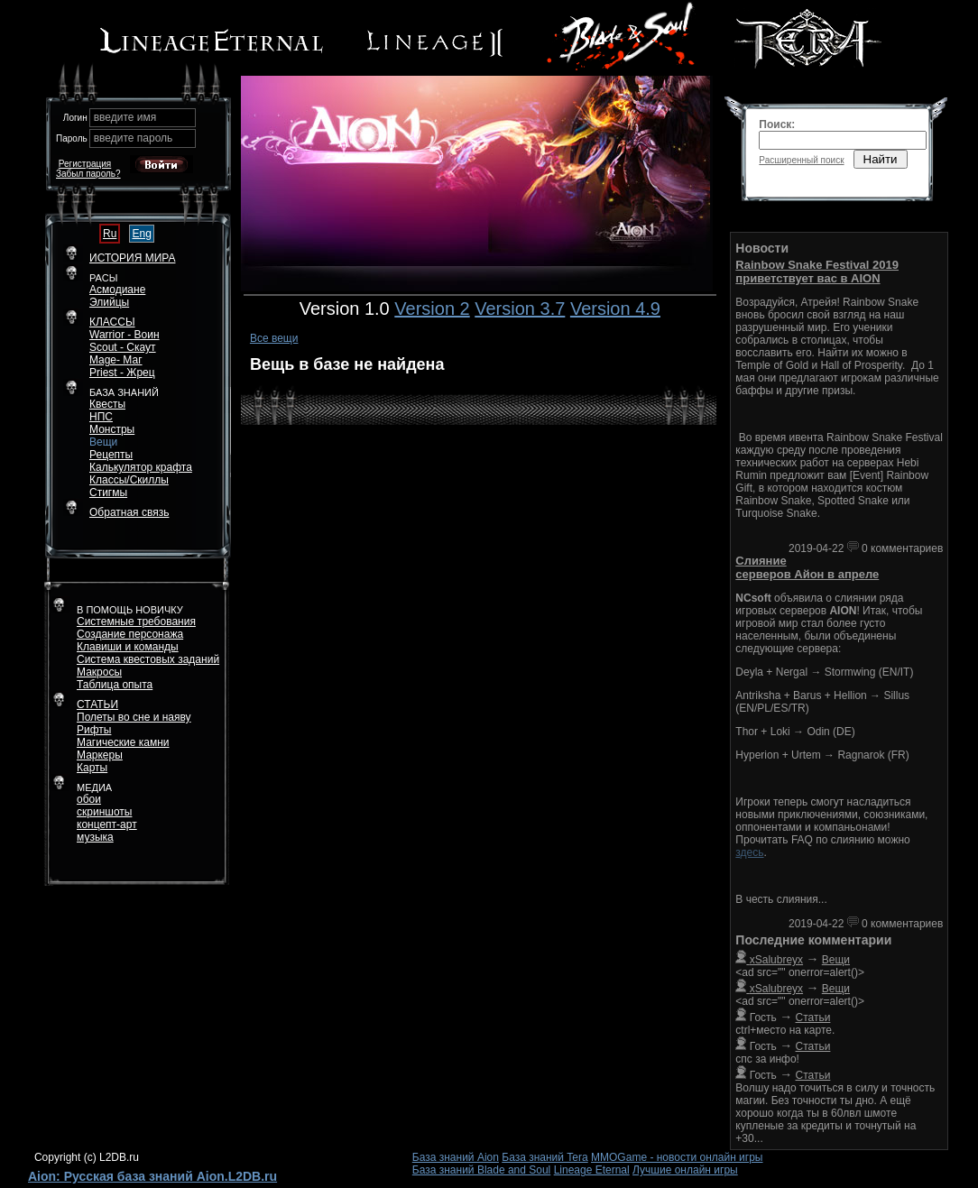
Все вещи (274, 338)
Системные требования (136, 621)
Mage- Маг (116, 360)
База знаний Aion (455, 1157)
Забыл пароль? (88, 174)
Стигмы (108, 492)
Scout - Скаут (122, 347)
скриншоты (104, 812)
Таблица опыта (114, 684)
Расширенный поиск (801, 160)
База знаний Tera (544, 1157)
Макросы (99, 672)
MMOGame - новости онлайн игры (676, 1157)
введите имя (125, 117)
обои (89, 799)
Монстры (111, 429)
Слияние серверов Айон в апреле (807, 567)
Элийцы (109, 302)
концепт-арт (107, 824)
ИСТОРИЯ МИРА (132, 258)
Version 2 (431, 308)
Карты (92, 767)
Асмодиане (117, 289)
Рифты (94, 729)
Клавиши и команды (128, 646)
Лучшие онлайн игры (685, 1170)
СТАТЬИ (97, 704)
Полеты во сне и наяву (134, 717)
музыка (95, 837)
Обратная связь (129, 512)
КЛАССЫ (112, 322)
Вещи (103, 442)
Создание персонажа (130, 634)
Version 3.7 (520, 308)
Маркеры (100, 755)
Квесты (107, 404)
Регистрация (85, 164)
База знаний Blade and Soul (481, 1170)
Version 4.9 (615, 308)
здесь (749, 852)
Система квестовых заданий (148, 659)
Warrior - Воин (124, 334)
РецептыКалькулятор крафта (140, 461)
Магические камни (123, 742)
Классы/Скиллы (129, 480)
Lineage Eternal (592, 1170)
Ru (109, 233)
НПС (101, 416)
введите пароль (133, 138)
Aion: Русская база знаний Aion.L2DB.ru (152, 1176)
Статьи (813, 1017)
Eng (141, 233)
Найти (880, 159)
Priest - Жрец (122, 372)
